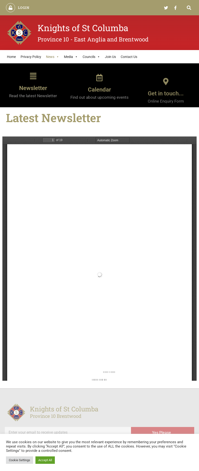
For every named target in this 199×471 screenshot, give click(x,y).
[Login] (10, 7)
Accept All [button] (45, 460)
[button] (189, 8)
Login (24, 7)
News (52, 57)
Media (71, 57)
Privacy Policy (31, 57)
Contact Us (129, 57)
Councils (91, 57)
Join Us (110, 57)
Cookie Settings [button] (19, 460)
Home (11, 57)
